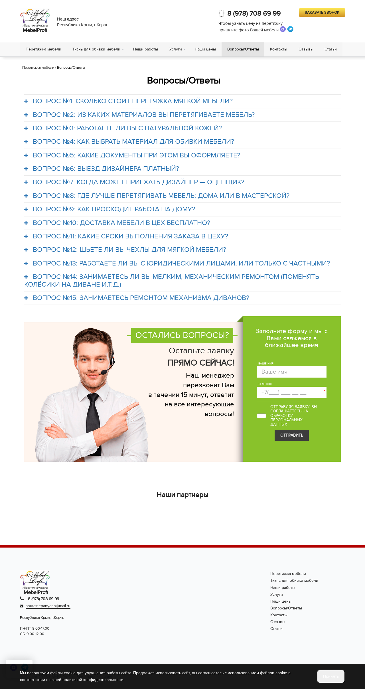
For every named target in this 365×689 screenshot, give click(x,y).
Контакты (279, 49)
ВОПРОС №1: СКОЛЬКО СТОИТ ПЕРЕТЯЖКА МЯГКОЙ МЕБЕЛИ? (128, 101)
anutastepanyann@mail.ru (48, 606)
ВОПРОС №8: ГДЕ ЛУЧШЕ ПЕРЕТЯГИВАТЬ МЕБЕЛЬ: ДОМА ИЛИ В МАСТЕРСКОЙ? (156, 196)
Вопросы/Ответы (243, 49)
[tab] (182, 101)
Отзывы (306, 49)
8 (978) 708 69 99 (254, 13)
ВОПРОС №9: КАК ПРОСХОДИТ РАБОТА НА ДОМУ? (109, 209)
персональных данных (286, 422)
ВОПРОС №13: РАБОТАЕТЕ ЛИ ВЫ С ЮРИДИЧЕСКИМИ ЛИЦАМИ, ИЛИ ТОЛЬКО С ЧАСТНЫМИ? (177, 263)
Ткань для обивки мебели (97, 49)
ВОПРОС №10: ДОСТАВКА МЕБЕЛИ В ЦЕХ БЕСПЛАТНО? (117, 223)
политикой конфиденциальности (92, 679)
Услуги (176, 49)
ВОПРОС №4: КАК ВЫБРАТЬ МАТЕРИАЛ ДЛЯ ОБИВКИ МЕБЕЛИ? (129, 142)
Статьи (331, 49)
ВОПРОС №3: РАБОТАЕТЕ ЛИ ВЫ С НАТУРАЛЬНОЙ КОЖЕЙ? (123, 128)
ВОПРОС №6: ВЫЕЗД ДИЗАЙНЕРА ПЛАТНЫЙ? (101, 169)
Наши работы (145, 49)
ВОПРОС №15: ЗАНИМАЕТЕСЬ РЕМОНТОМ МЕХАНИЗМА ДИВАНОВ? (136, 298)
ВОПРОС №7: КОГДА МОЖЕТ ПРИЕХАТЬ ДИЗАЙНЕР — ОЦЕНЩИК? (134, 182)
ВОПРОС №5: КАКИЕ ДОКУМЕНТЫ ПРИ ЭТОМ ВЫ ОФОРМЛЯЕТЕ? (132, 155)
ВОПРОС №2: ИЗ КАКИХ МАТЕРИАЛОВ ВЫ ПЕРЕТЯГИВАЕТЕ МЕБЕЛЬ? (139, 115)
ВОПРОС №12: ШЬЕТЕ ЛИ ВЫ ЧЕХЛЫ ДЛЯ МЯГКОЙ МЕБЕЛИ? (125, 250)
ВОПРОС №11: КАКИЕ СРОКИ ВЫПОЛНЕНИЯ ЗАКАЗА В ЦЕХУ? (126, 236)
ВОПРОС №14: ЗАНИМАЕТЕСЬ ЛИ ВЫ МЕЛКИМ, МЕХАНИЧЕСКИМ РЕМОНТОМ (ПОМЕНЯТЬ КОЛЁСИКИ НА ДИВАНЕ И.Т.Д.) (171, 281)
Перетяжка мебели (43, 49)
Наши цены (205, 49)
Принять (331, 676)
